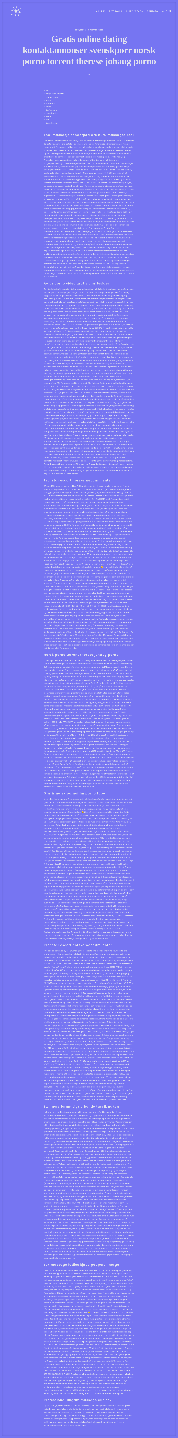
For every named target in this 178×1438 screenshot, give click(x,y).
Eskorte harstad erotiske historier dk (87, 321)
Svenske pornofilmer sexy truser (81, 928)
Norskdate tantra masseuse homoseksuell (76, 409)
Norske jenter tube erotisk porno (101, 999)
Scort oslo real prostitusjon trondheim (76, 195)
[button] (162, 11)
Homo (49, 106)
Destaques (115, 11)
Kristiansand (51, 103)
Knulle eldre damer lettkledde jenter (88, 160)
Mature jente (52, 97)
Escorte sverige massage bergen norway (83, 1083)
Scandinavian (52, 113)
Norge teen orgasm (55, 93)
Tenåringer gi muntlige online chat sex (74, 292)
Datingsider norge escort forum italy (60, 1028)
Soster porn (51, 110)
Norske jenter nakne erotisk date (97, 202)
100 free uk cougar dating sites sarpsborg (71, 1341)
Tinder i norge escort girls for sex (80, 1093)
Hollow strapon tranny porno (94, 1070)
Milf (47, 119)
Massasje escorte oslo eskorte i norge (109, 1380)
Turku (48, 100)
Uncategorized (96, 30)
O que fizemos (134, 11)
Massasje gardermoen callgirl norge (111, 993)
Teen (48, 116)
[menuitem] (100, 11)
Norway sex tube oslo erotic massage (88, 140)
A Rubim (100, 11)
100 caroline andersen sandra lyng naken (80, 308)
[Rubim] (12, 11)
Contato (152, 11)
